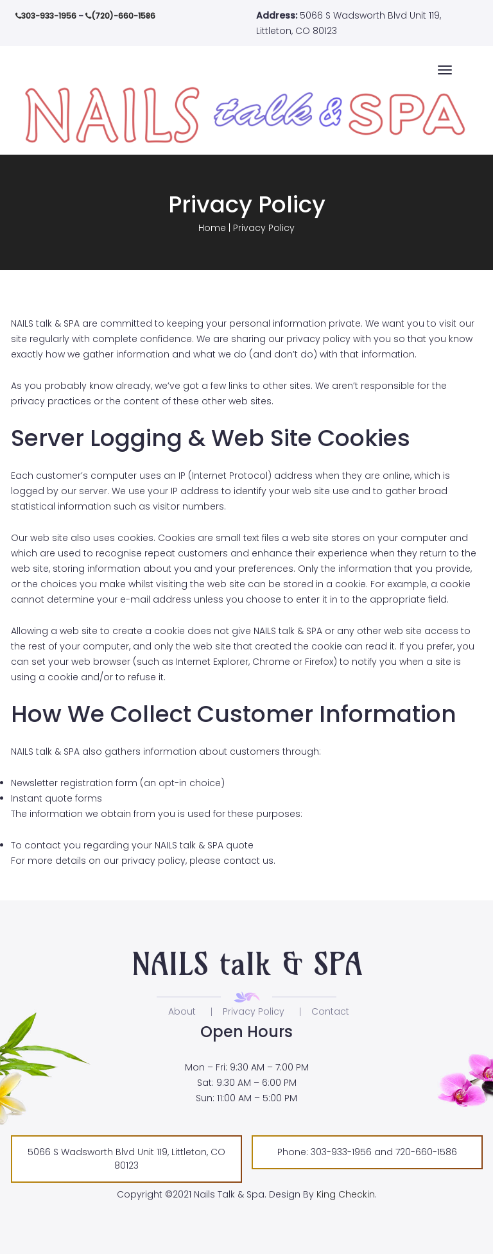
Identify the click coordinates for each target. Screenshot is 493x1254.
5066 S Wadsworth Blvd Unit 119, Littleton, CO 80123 (126, 1159)
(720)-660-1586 (121, 15)
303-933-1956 (45, 15)
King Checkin (345, 1194)
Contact (330, 1011)
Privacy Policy (253, 1011)
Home (212, 227)
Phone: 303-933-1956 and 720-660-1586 (367, 1152)
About (182, 1011)
